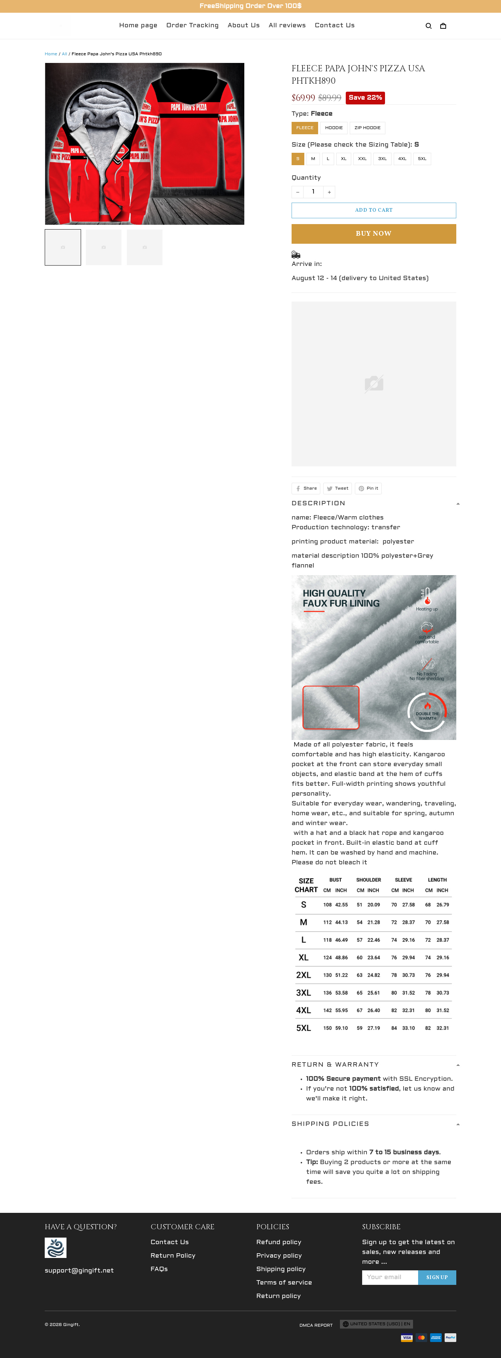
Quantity (306, 178)
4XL (402, 159)
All (64, 54)
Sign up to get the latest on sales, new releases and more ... (408, 1252)
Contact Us (335, 26)
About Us (244, 26)
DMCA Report (316, 1325)
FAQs (159, 1269)
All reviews (287, 26)
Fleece (322, 114)
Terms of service (284, 1283)
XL (343, 159)
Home (51, 54)
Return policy (278, 1296)
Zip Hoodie (367, 128)
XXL (362, 159)
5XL (422, 159)
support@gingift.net (79, 1271)
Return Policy (173, 1256)
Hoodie (334, 128)
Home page (138, 26)
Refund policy (278, 1242)
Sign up (437, 1277)
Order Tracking (192, 26)
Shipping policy (281, 1269)
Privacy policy (279, 1256)
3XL (382, 159)
